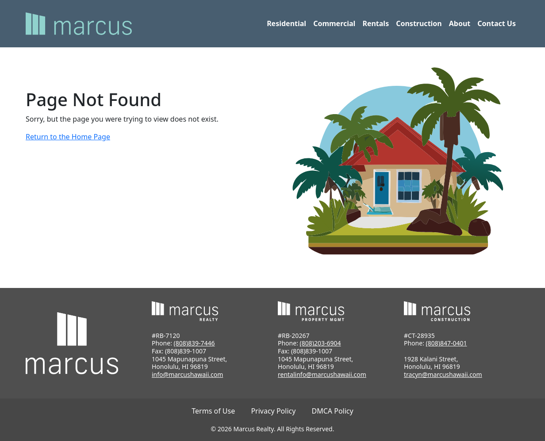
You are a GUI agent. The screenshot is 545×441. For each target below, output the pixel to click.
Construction (419, 23)
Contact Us (496, 23)
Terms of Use (213, 411)
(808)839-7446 (194, 343)
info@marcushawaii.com (187, 374)
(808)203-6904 (320, 343)
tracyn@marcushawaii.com (443, 374)
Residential (286, 23)
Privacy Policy (273, 411)
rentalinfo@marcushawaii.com (322, 374)
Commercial (334, 23)
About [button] (460, 23)
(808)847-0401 (446, 343)
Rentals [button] (375, 23)
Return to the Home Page (68, 137)
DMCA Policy (332, 411)
